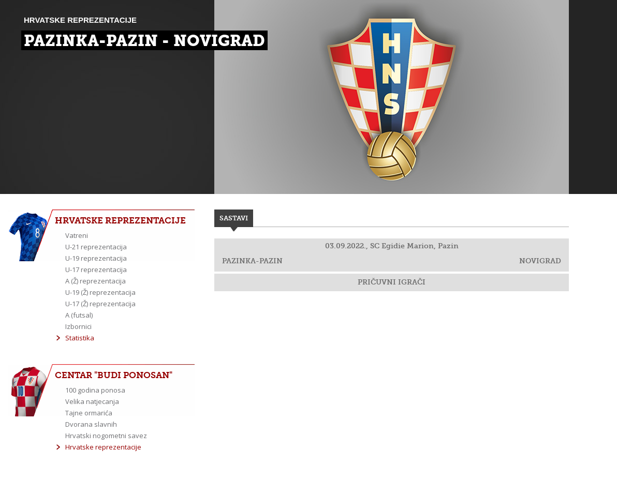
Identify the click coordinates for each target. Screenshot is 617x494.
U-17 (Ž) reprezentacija (100, 303)
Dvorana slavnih (91, 424)
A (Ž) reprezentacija (95, 281)
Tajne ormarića (88, 412)
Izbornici (78, 326)
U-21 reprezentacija (96, 246)
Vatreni (76, 235)
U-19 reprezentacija (96, 258)
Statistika (79, 337)
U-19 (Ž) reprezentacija (100, 292)
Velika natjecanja (92, 401)
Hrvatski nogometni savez (106, 435)
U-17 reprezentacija (96, 269)
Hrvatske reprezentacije (103, 447)
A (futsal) (79, 315)
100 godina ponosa (95, 390)
